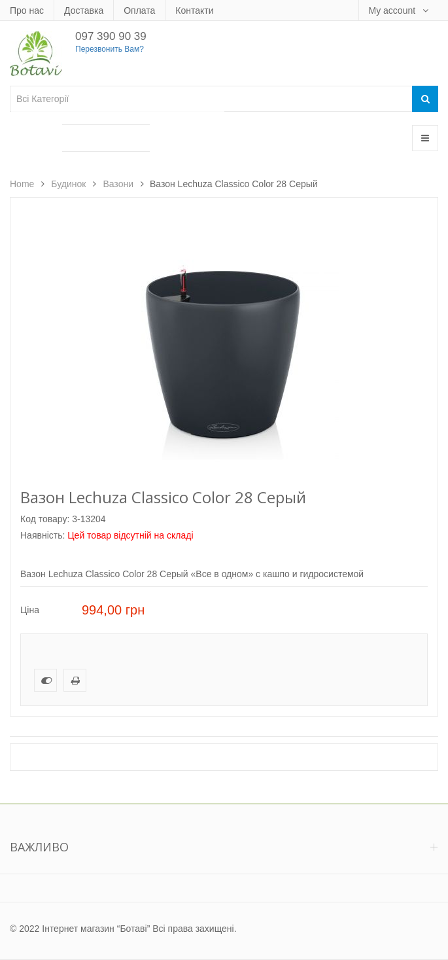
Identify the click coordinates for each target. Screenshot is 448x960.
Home (22, 183)
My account (393, 10)
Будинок (68, 183)
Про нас (27, 10)
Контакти (194, 10)
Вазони (118, 183)
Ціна (29, 610)
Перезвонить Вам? (109, 49)
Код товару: (44, 519)
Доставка (83, 10)
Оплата (139, 10)
